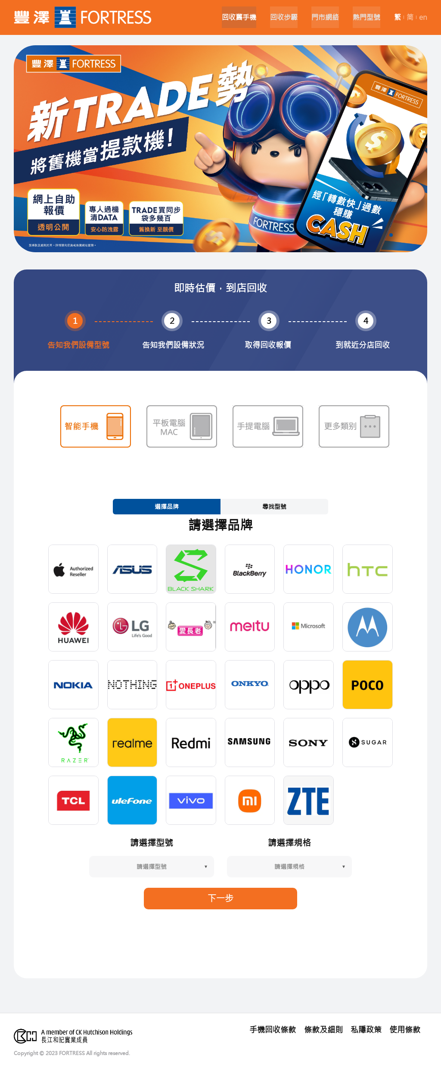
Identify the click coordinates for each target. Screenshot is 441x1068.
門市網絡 (321, 17)
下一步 (220, 897)
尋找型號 (274, 506)
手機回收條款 (275, 1029)
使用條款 (404, 1029)
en (423, 17)
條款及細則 (325, 1029)
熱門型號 (365, 17)
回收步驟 (278, 17)
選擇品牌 (167, 506)
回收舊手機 (232, 17)
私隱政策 (366, 1029)
